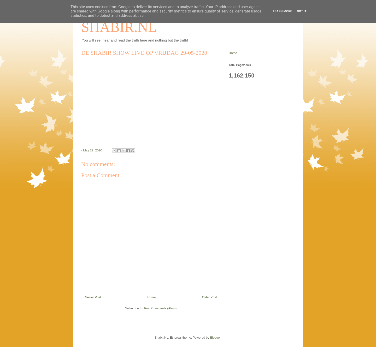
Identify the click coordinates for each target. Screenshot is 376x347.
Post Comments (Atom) (160, 308)
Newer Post (93, 297)
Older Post (209, 297)
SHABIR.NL (119, 27)
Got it (301, 11)
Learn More (282, 11)
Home (151, 297)
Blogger (215, 337)
